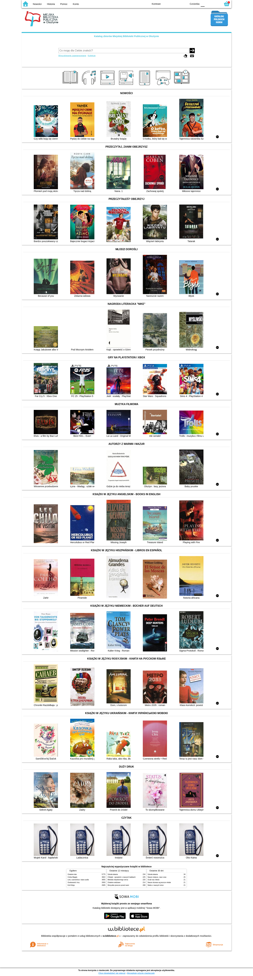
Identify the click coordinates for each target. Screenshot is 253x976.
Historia (51, 4)
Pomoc (63, 4)
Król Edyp (71, 885)
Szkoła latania (113, 874)
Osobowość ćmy (74, 882)
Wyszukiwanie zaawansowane (72, 55)
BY (184, 3)
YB (177, 3)
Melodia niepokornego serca (118, 880)
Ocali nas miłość (153, 880)
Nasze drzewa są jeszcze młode (159, 882)
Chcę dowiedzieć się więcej (111, 973)
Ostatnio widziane (114, 882)
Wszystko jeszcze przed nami (118, 885)
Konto (76, 4)
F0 (202, 3)
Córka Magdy (72, 877)
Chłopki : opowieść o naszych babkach (122, 877)
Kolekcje (92, 55)
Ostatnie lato (72, 874)
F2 (215, 3)
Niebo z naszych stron (156, 885)
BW (171, 3)
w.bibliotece (111, 936)
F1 (208, 3)
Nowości (37, 4)
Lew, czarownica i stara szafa (78, 880)
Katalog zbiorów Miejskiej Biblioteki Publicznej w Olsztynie (126, 36)
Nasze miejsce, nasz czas (157, 877)
